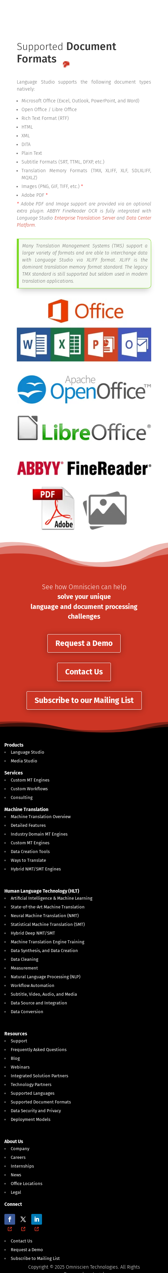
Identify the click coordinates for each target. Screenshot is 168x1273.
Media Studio (24, 760)
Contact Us (84, 671)
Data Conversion (27, 1011)
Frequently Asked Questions (39, 1049)
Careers (18, 1157)
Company (20, 1148)
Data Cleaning (24, 959)
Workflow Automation (32, 985)
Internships (22, 1166)
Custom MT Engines (30, 780)
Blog (15, 1058)
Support (19, 1040)
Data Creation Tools (30, 851)
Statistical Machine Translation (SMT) (48, 924)
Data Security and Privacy (36, 1110)
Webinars (20, 1067)
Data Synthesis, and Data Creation (44, 950)
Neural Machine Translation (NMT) (45, 915)
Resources (15, 1034)
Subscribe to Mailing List (35, 1258)
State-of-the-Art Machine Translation (48, 906)
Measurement (24, 968)
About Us (13, 1141)
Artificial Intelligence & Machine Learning (51, 898)
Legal (16, 1192)
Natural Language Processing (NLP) (45, 976)
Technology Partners (31, 1084)
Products (14, 745)
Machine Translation (26, 809)
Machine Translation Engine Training (47, 941)
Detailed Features (28, 825)
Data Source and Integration (39, 1002)
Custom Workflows (29, 788)
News (16, 1174)
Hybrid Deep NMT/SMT (33, 933)
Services (13, 773)
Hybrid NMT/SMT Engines (36, 868)
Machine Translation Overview (41, 816)
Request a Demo (84, 643)
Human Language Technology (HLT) (41, 891)
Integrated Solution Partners (39, 1075)
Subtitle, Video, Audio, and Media (44, 994)
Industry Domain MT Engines (39, 834)
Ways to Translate (28, 860)
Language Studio (27, 752)
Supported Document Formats (41, 1101)
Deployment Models (30, 1119)
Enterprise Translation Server (84, 218)
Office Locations (26, 1183)
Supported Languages (32, 1093)
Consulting (22, 797)
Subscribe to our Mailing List (84, 700)
